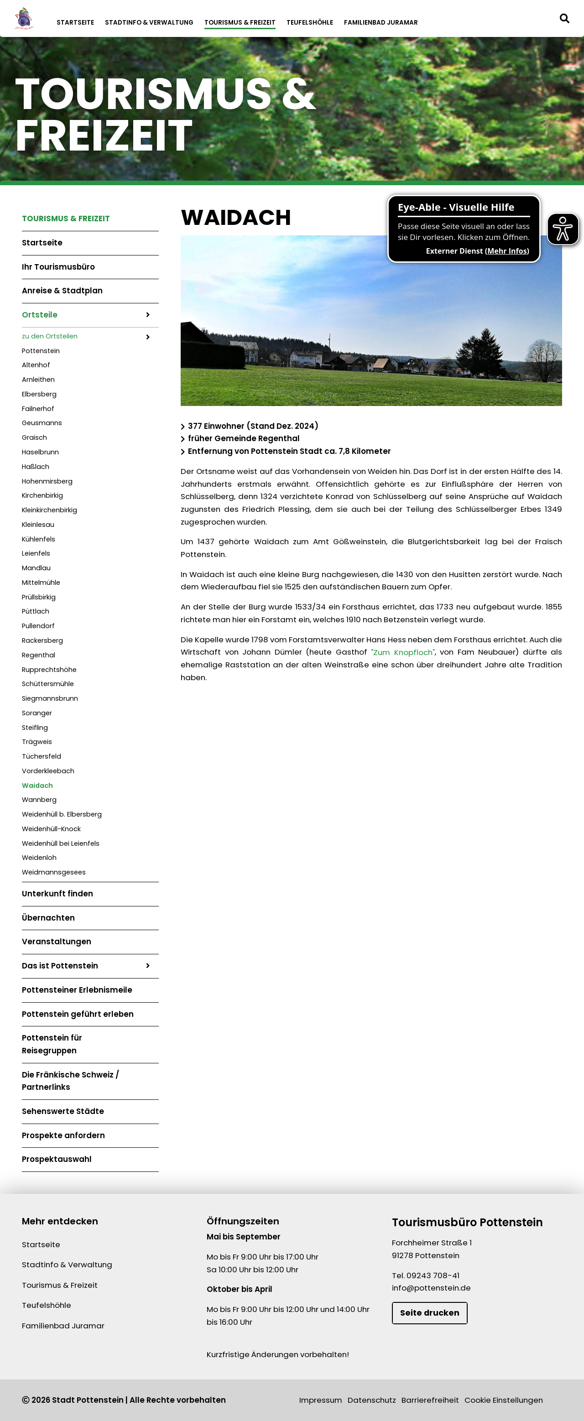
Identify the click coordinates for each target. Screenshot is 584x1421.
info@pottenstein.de (431, 1287)
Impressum (320, 1400)
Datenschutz (372, 1400)
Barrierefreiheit (430, 1400)
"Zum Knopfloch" (403, 651)
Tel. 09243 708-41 (425, 1275)
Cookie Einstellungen (503, 1400)
